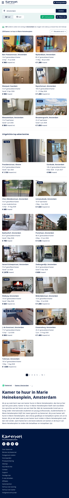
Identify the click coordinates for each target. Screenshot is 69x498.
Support (5, 472)
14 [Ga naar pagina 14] (42, 375)
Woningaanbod (60, 2)
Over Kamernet (7, 449)
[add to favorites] (30, 38)
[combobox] (28, 11)
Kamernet (7, 385)
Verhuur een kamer (8, 490)
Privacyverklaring (8, 461)
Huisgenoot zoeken (8, 455)
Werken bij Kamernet (9, 452)
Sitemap (5, 464)
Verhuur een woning (9, 487)
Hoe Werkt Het (7, 467)
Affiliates (5, 481)
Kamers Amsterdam (22, 385)
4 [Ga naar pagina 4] (34, 375)
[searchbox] (30, 11)
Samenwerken (7, 484)
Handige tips (6, 475)
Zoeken (61, 11)
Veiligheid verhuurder (9, 493)
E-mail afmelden (7, 478)
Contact (4, 470)
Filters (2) (61, 17)
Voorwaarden (6, 458)
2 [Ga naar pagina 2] (29, 375)
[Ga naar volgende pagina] (44, 375)
